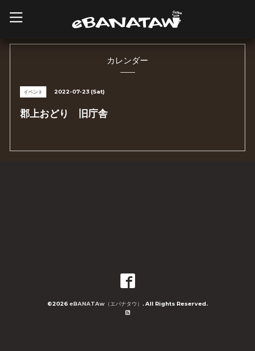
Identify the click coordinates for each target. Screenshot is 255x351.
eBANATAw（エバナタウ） (105, 303)
